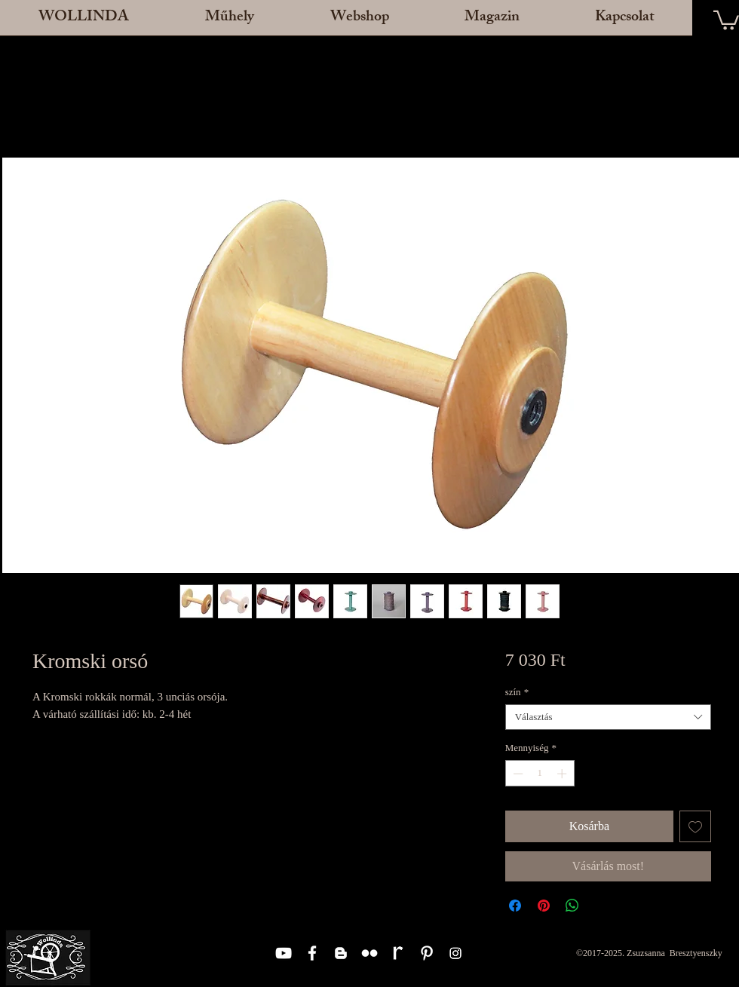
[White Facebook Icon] (312, 953)
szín (517, 691)
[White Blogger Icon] (341, 953)
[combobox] (608, 717)
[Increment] (563, 773)
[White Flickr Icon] (369, 953)
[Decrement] (516, 773)
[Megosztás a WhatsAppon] (572, 906)
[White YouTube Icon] (283, 953)
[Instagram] (455, 953)
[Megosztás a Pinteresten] (544, 906)
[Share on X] (601, 906)
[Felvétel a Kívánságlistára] (695, 826)
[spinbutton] (539, 773)
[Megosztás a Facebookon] (515, 906)
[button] (229, 22)
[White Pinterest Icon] (427, 953)
